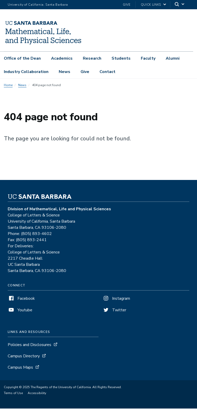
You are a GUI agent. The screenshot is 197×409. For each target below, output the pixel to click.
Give (127, 5)
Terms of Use (13, 394)
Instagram (116, 299)
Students (121, 58)
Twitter (114, 310)
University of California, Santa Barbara (38, 5)
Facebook (21, 299)
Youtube (20, 310)
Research (92, 58)
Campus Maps (20, 368)
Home (8, 86)
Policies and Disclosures (29, 345)
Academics (62, 58)
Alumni (173, 58)
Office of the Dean (22, 58)
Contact (107, 72)
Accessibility (37, 394)
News (64, 72)
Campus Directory (24, 356)
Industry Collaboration (26, 72)
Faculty (148, 58)
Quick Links (151, 5)
